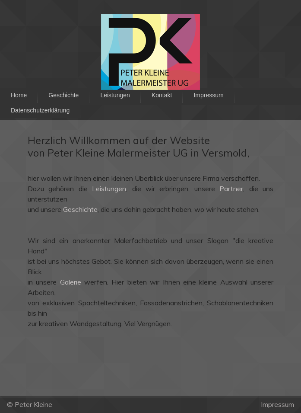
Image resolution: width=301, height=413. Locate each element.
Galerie (70, 282)
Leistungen (109, 188)
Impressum (277, 404)
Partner (231, 188)
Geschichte (80, 209)
